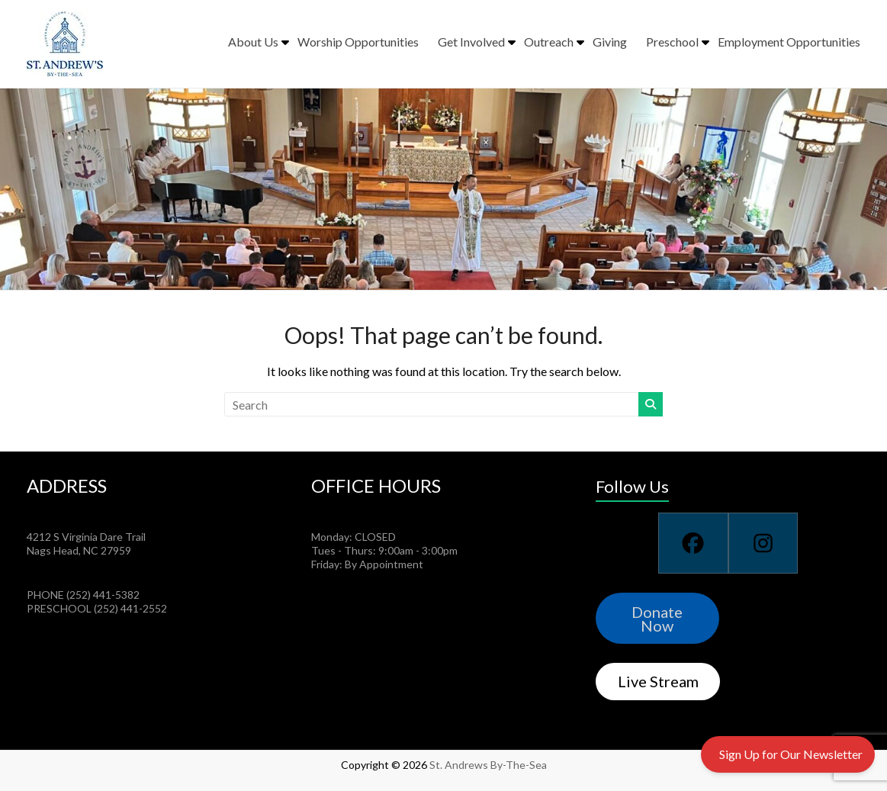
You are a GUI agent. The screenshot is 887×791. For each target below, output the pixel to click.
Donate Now (657, 619)
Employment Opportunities (789, 41)
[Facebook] (693, 543)
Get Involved (471, 41)
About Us (253, 41)
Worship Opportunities (358, 41)
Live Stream (658, 681)
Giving (610, 41)
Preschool (672, 41)
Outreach (549, 41)
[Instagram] (763, 543)
